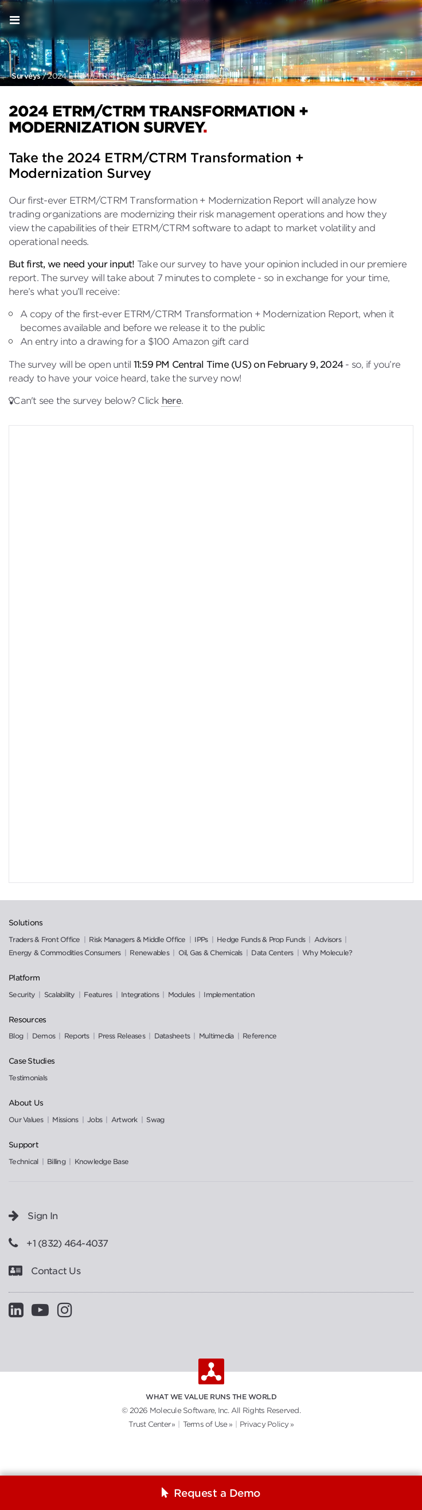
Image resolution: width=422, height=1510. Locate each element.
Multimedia (217, 1036)
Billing (56, 1161)
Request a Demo (217, 1493)
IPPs (201, 939)
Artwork (125, 1119)
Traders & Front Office (45, 939)
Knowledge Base (102, 1161)
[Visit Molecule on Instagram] (68, 1309)
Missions (66, 1119)
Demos (44, 1036)
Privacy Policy (264, 1424)
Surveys (26, 76)
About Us (26, 1102)
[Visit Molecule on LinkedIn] (20, 1309)
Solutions (25, 922)
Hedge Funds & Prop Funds (262, 939)
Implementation (229, 994)
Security (23, 994)
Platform (24, 977)
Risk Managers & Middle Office (138, 939)
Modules (182, 994)
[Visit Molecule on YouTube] (44, 1309)
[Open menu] (14, 20)
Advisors (328, 939)
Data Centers (273, 952)
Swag (155, 1119)
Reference (259, 1036)
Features (99, 994)
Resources (27, 1019)
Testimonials (28, 1077)
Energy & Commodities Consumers (66, 952)
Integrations (141, 994)
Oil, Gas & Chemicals (211, 952)
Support (23, 1144)
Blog (17, 1036)
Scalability (60, 994)
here (171, 400)
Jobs (95, 1119)
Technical (23, 1161)
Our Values (27, 1119)
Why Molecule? (327, 952)
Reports (77, 1036)
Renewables (150, 952)
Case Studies (31, 1060)
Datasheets (173, 1036)
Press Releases (122, 1036)
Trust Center (149, 1424)
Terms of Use (205, 1424)
